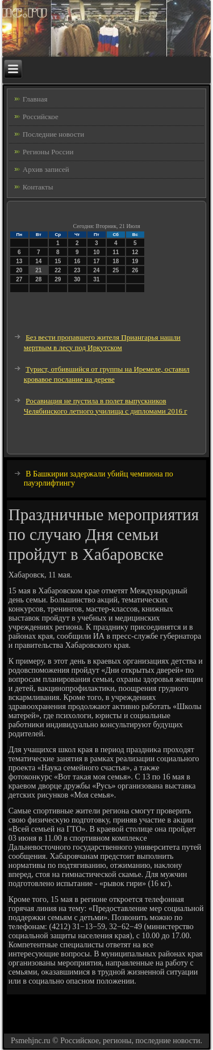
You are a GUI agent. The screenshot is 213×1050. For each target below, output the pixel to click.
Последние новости (53, 134)
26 (135, 270)
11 (115, 252)
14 (38, 261)
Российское (41, 116)
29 (58, 279)
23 (77, 270)
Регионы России (48, 151)
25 (115, 270)
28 (38, 279)
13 (19, 261)
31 (96, 279)
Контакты (38, 187)
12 (135, 252)
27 (19, 279)
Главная (35, 99)
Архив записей (46, 169)
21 (38, 270)
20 (19, 270)
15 (58, 261)
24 (96, 270)
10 (96, 252)
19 (135, 261)
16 (77, 261)
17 (96, 261)
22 (58, 270)
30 (77, 279)
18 (115, 261)
